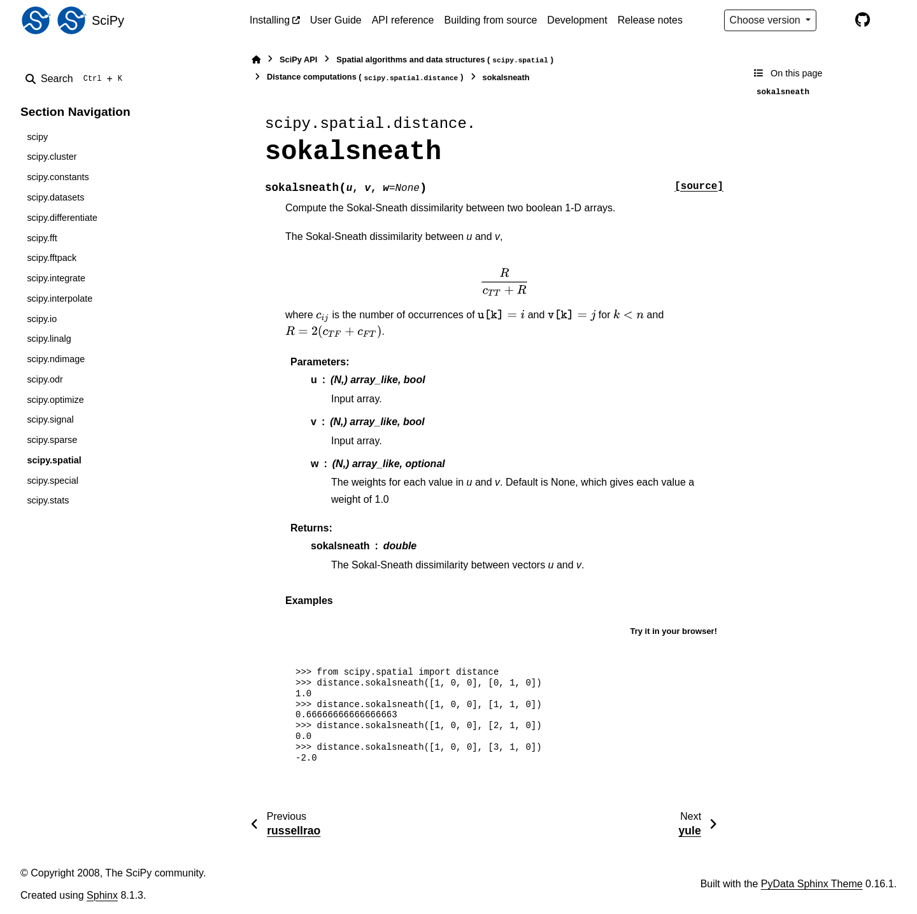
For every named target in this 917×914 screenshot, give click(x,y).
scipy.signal (50, 419)
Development (577, 20)
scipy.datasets (55, 197)
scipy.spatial (54, 460)
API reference (403, 20)
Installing (270, 20)
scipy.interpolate (59, 298)
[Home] (256, 59)
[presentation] (504, 282)
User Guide (336, 20)
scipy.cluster (51, 156)
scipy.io (42, 319)
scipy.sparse (52, 440)
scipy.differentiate (62, 218)
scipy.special (52, 480)
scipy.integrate (56, 278)
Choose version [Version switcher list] (767, 20)
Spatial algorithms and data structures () (444, 60)
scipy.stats (48, 500)
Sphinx (102, 895)
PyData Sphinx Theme (812, 883)
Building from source (490, 20)
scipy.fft (42, 238)
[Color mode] (835, 20)
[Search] (76, 79)
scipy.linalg (49, 339)
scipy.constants (58, 177)
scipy (37, 137)
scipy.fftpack (51, 258)
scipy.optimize (55, 400)
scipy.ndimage (56, 359)
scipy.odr (45, 379)
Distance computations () (365, 77)
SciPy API (298, 59)
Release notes (650, 20)
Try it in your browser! (673, 631)
